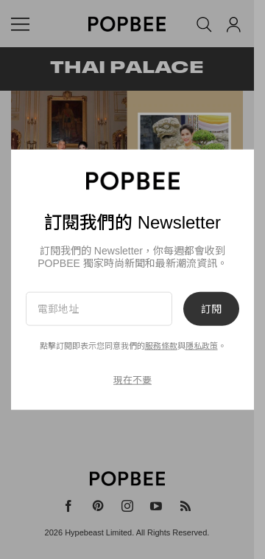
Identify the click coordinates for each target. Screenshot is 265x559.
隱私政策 (202, 345)
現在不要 (132, 380)
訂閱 (211, 308)
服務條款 (161, 345)
